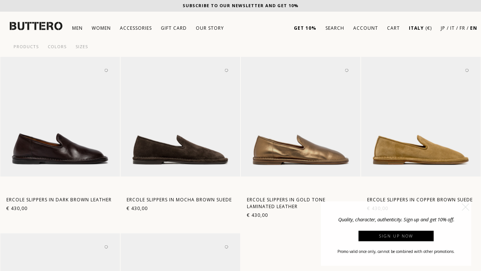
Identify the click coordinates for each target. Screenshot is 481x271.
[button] (465, 207)
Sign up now (396, 236)
